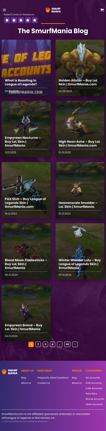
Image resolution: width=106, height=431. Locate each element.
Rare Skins (91, 393)
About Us (26, 383)
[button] (4, 10)
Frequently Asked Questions (53, 377)
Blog (23, 377)
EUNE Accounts (94, 388)
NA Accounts (93, 377)
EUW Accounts (94, 383)
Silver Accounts (94, 404)
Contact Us (44, 383)
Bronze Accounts (95, 399)
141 (67, 344)
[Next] (75, 344)
